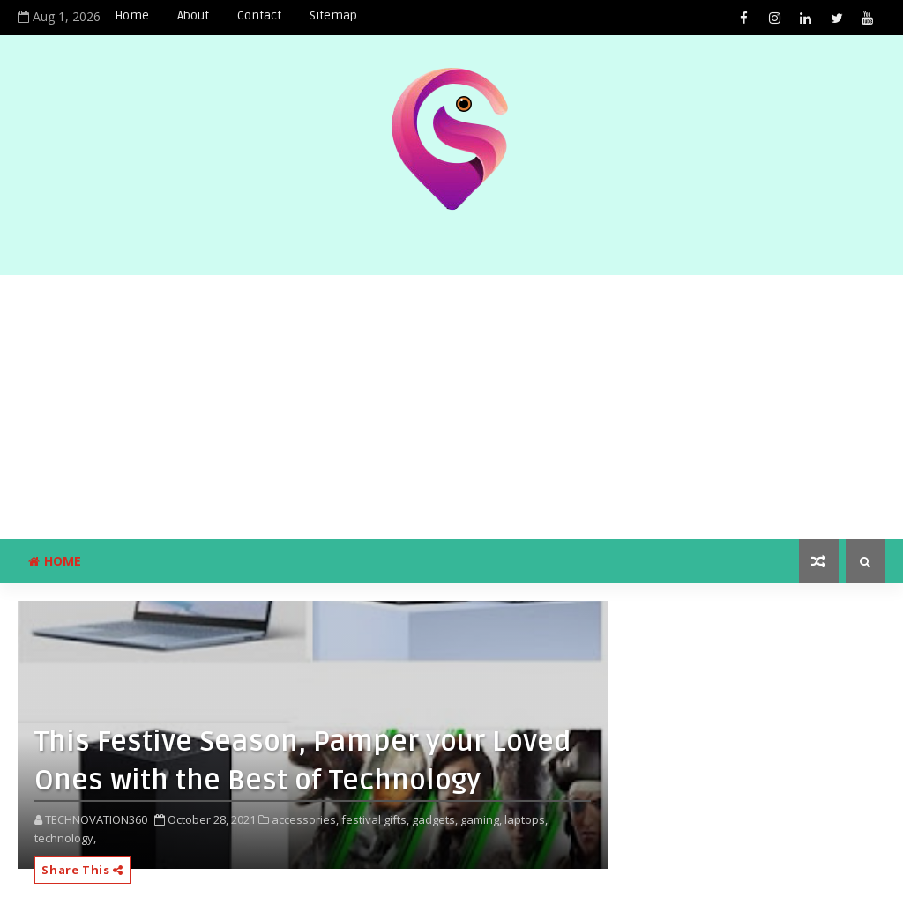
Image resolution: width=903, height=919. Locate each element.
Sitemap (333, 15)
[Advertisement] (451, 407)
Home (132, 15)
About (193, 15)
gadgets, (435, 819)
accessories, (305, 819)
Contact (259, 15)
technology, (65, 838)
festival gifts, (375, 819)
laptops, (526, 819)
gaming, (481, 819)
